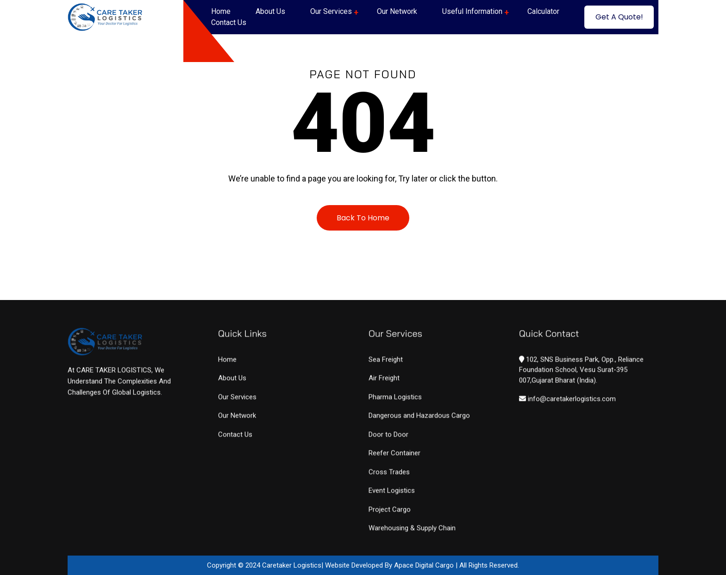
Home (221, 11)
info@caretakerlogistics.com (571, 399)
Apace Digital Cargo (425, 565)
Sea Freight (386, 360)
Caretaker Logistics (291, 565)
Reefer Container (394, 454)
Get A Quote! (619, 17)
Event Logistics (392, 491)
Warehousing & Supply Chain (412, 529)
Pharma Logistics (395, 397)
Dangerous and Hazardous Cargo (419, 416)
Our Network (397, 11)
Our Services (331, 11)
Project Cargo (390, 510)
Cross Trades (389, 472)
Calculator (543, 11)
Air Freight (384, 379)
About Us (270, 11)
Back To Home (363, 217)
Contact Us (228, 22)
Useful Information (472, 11)
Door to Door (388, 435)
